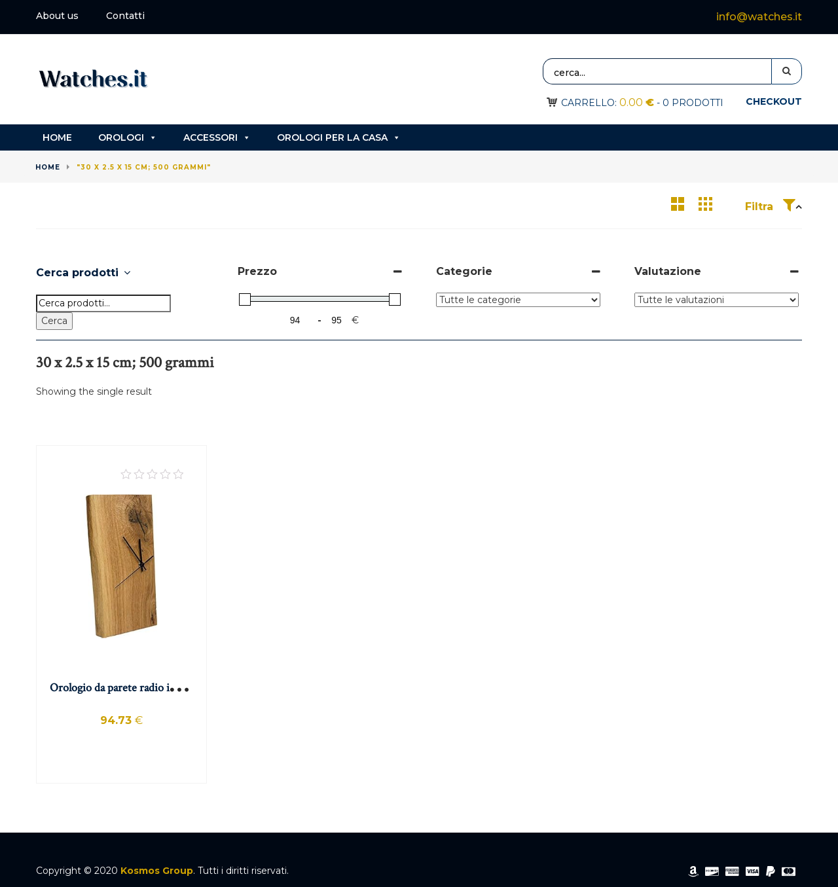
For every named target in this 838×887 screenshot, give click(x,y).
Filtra (770, 206)
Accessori (217, 137)
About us (57, 16)
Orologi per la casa (339, 137)
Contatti (125, 16)
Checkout (774, 101)
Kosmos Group (156, 871)
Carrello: (607, 103)
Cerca (54, 321)
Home (57, 137)
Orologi (127, 137)
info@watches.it (759, 16)
